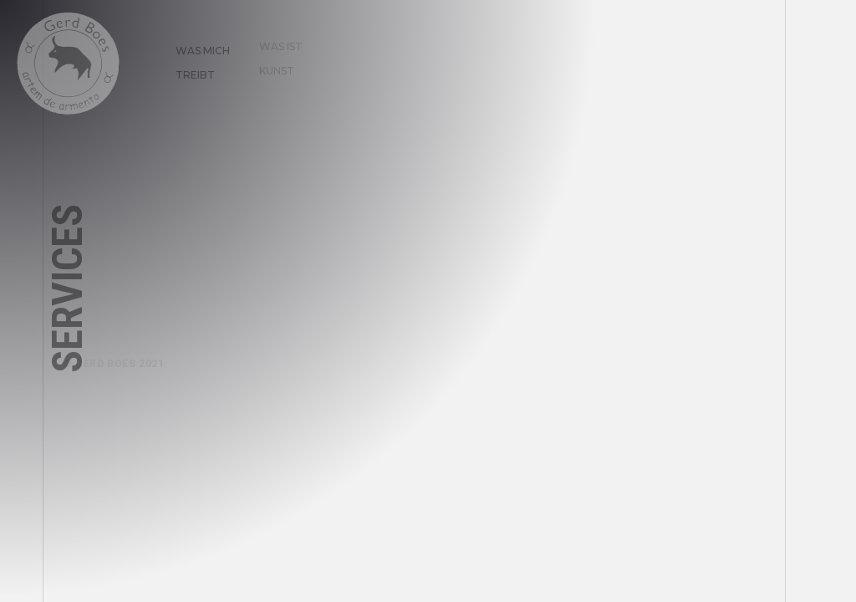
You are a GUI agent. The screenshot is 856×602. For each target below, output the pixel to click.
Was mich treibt (195, 55)
